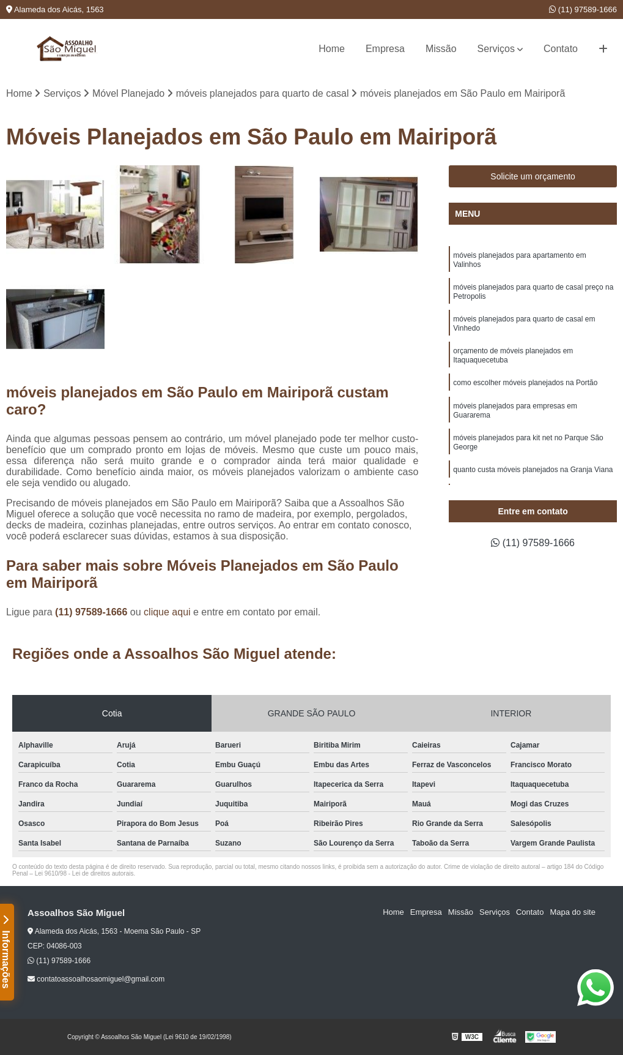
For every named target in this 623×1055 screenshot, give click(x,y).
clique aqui (167, 612)
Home (332, 48)
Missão (441, 48)
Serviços (496, 48)
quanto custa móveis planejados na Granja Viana (533, 469)
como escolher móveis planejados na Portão (525, 382)
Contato (561, 48)
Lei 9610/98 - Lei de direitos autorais (84, 873)
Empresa (385, 48)
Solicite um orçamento (532, 176)
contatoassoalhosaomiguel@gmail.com (96, 979)
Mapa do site (572, 912)
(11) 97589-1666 (583, 9)
